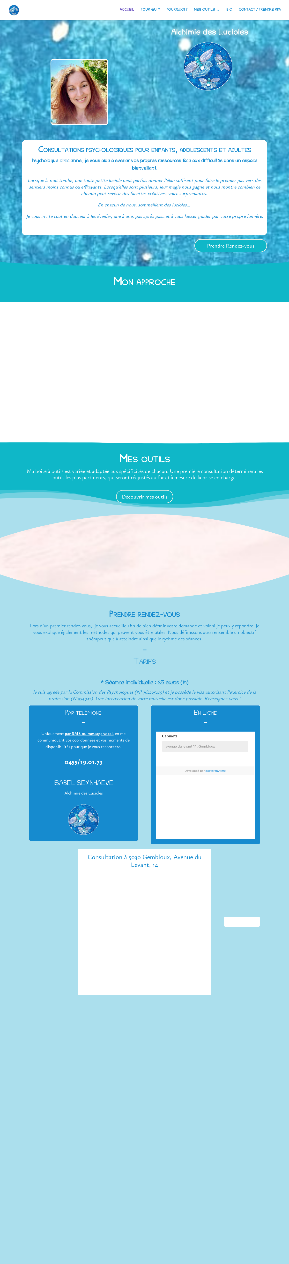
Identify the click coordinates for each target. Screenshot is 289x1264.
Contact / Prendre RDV (260, 10)
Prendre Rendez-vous (230, 245)
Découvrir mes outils (144, 496)
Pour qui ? (150, 10)
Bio (229, 10)
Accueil (127, 10)
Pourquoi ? (176, 10)
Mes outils (204, 10)
